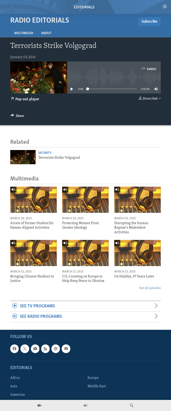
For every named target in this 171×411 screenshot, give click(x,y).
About (46, 33)
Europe (93, 378)
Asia (13, 386)
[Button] (17, 117)
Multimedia (23, 33)
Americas (17, 395)
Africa (15, 378)
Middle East (97, 386)
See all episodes (150, 288)
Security (44, 153)
